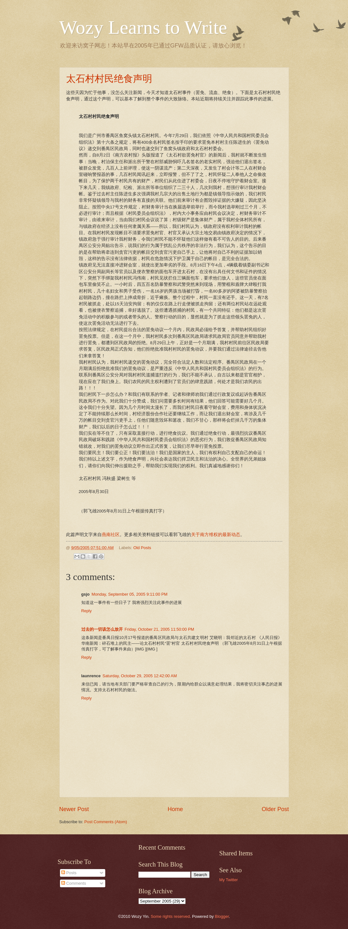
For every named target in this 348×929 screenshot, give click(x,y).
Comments (73, 883)
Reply (86, 610)
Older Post (275, 809)
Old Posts (142, 547)
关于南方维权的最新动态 (215, 534)
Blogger (222, 916)
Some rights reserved (170, 916)
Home (175, 809)
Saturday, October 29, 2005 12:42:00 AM (139, 675)
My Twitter (228, 879)
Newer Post (74, 809)
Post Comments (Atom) (105, 821)
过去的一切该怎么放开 (102, 629)
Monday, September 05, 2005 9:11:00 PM (129, 594)
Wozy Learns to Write (143, 27)
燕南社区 (111, 534)
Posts (69, 872)
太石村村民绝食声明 (109, 78)
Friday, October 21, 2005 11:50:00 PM (159, 629)
